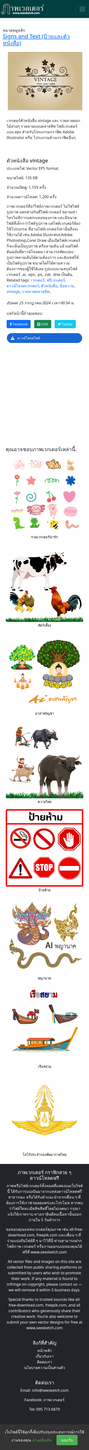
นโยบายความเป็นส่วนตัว (44, 1367)
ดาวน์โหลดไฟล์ (25, 338)
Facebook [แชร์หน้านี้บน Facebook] (19, 324)
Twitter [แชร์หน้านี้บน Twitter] (65, 324)
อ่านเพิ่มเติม (42, 1440)
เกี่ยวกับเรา (45, 1356)
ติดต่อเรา (44, 1362)
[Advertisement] (44, 396)
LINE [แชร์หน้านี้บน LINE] (42, 324)
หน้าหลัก (44, 1350)
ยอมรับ (67, 1440)
